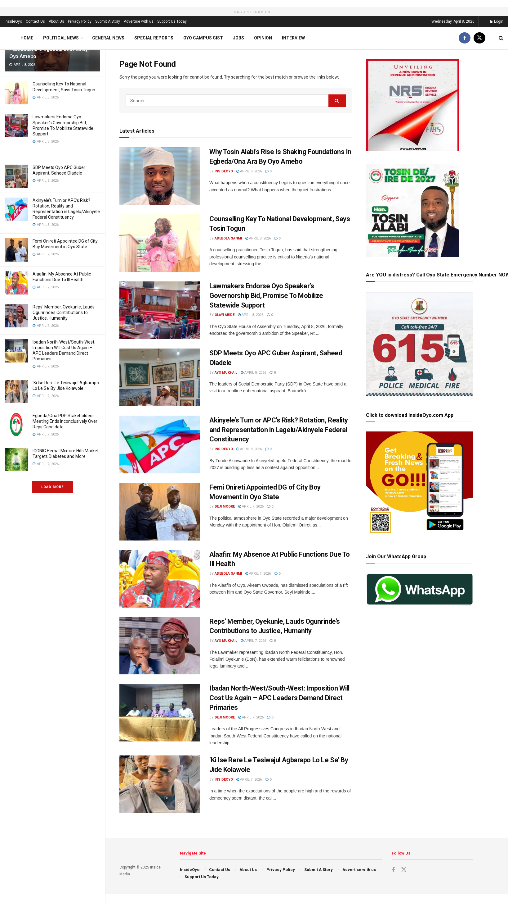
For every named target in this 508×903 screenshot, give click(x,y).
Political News (61, 37)
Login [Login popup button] (496, 21)
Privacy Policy (79, 21)
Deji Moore (225, 506)
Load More (52, 487)
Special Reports (153, 37)
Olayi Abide (224, 315)
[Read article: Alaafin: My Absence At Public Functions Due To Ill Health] (159, 579)
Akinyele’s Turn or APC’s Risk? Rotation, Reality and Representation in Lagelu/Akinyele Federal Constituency (278, 429)
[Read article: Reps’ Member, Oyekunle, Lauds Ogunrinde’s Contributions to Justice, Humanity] (159, 646)
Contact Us (35, 21)
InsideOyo (13, 21)
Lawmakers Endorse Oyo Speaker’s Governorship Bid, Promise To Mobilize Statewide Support (266, 295)
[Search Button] (501, 38)
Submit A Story (107, 21)
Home (26, 37)
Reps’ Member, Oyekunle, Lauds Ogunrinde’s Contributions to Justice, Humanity (64, 312)
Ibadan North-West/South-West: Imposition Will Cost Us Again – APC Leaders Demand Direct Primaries (279, 697)
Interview (293, 37)
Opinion (263, 37)
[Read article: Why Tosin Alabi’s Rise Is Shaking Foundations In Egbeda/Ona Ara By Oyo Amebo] (159, 176)
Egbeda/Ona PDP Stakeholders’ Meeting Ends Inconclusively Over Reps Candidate (65, 421)
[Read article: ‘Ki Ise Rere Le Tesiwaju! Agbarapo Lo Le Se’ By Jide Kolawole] (159, 784)
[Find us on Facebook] (464, 38)
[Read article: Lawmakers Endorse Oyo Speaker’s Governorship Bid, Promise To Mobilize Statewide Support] (159, 310)
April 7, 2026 (251, 506)
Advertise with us (139, 21)
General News (108, 37)
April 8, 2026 (249, 171)
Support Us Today (172, 21)
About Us (56, 21)
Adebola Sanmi (228, 238)
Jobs (238, 37)
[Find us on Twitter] (479, 38)
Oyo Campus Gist (203, 37)
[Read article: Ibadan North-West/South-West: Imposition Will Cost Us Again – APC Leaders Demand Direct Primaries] (159, 712)
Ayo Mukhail (226, 373)
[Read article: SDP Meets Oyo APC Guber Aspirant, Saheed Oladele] (159, 377)
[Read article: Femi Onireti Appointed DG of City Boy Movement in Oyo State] (159, 511)
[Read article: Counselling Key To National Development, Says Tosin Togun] (159, 243)
